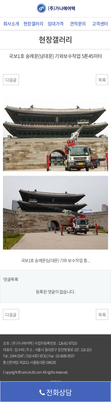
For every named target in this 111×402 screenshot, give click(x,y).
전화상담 (55, 392)
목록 (102, 80)
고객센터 (100, 23)
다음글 (11, 80)
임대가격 (56, 23)
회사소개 (11, 23)
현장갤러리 (33, 23)
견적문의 (78, 23)
